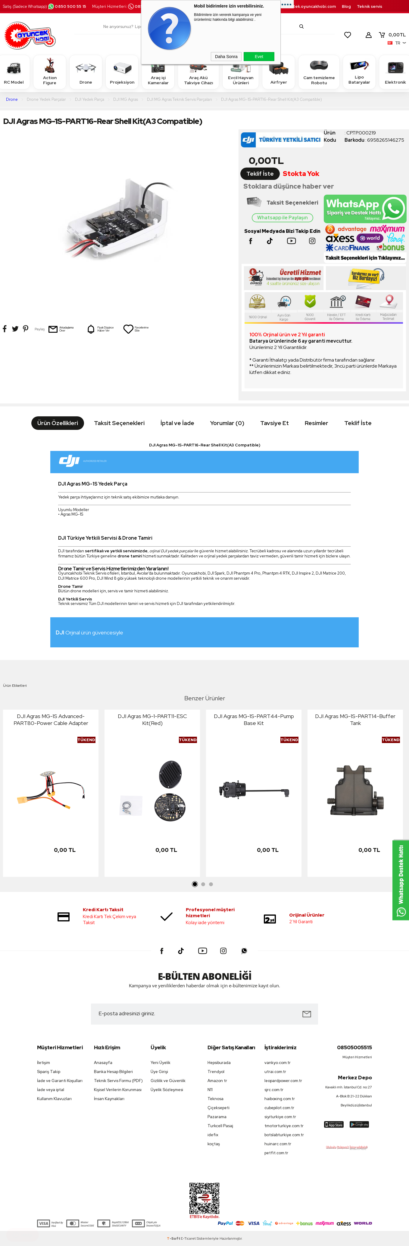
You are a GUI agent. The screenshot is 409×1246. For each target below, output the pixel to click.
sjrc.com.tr (273, 1089)
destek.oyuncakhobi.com (311, 6)
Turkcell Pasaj (220, 1125)
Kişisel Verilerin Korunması (118, 1089)
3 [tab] (211, 884)
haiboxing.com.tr (279, 1098)
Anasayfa (103, 1062)
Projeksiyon (122, 72)
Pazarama (217, 1116)
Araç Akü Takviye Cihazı (198, 72)
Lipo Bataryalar (359, 72)
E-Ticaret (188, 1238)
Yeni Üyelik (160, 1062)
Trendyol (216, 1071)
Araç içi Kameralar (158, 72)
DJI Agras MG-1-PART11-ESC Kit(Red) (152, 719)
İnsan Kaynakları (109, 1098)
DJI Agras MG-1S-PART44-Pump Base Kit (254, 719)
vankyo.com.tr (277, 1062)
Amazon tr (217, 1080)
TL (392, 35)
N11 (210, 1089)
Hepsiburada (219, 1062)
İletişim (43, 1062)
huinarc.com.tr (277, 1143)
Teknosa (215, 1098)
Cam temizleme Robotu (319, 72)
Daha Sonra (226, 56)
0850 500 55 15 (67, 6)
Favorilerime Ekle (136, 329)
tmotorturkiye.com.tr (284, 1125)
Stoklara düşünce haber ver (288, 186)
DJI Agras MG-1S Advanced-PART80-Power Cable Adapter (51, 719)
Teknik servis (369, 6)
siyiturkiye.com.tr (280, 1116)
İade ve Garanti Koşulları (60, 1080)
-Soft (174, 1238)
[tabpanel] (50, 795)
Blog (346, 6)
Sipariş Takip (48, 1071)
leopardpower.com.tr (283, 1080)
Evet (259, 56)
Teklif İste (260, 173)
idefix (213, 1134)
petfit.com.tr (276, 1152)
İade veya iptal (50, 1089)
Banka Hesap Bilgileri (113, 1071)
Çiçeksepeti (218, 1107)
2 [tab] (203, 884)
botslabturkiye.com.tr (284, 1134)
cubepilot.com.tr (279, 1107)
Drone (86, 72)
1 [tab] (195, 884)
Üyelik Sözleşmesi (167, 1089)
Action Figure (50, 72)
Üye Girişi (159, 1071)
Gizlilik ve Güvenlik (168, 1080)
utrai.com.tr (275, 1071)
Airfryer (278, 72)
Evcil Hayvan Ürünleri (240, 72)
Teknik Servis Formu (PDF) (118, 1080)
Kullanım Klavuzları (54, 1098)
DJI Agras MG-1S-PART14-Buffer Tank (355, 719)
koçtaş (214, 1143)
